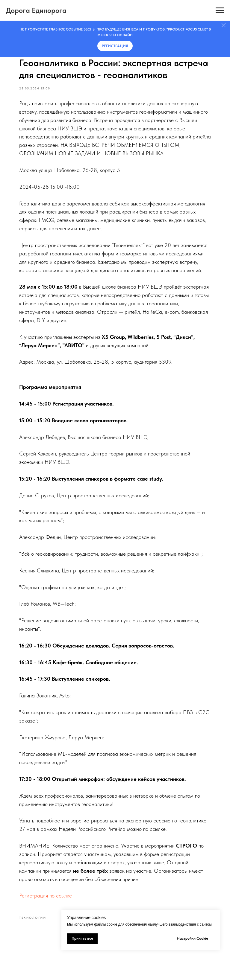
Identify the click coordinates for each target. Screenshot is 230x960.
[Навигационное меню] (220, 10)
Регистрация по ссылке (45, 895)
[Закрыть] (223, 25)
